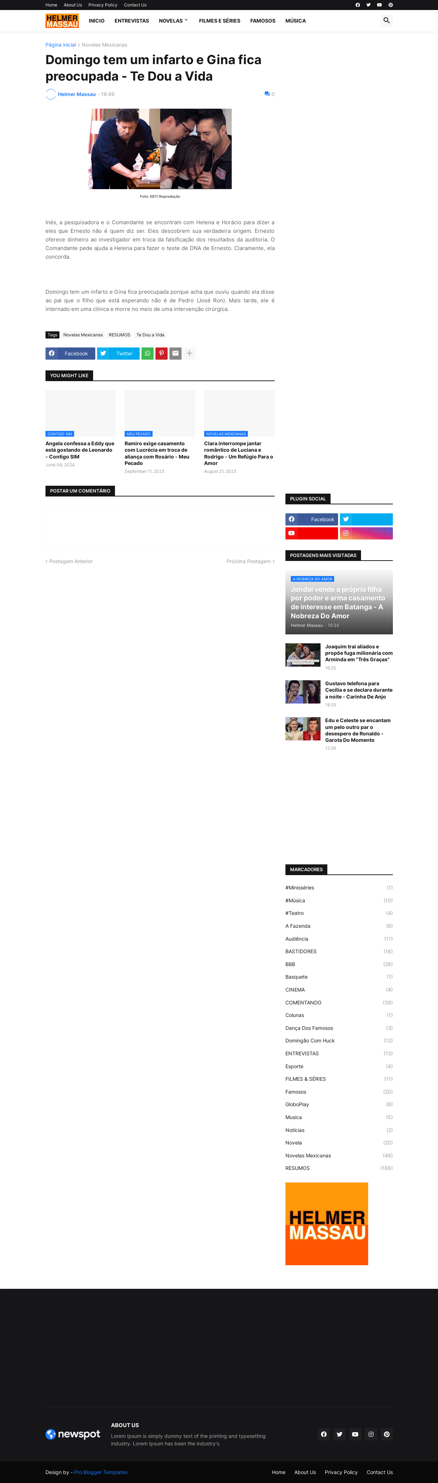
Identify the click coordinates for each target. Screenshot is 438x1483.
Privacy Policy (102, 5)
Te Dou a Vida (150, 334)
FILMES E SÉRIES (219, 21)
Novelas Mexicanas (104, 45)
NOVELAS (171, 21)
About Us (73, 5)
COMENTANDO (339, 1002)
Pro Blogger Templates (100, 1472)
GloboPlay (339, 1104)
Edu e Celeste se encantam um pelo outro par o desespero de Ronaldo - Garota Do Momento (358, 730)
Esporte (339, 1066)
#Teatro (339, 913)
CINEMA (339, 989)
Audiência (339, 938)
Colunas (339, 1015)
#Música (339, 900)
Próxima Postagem (249, 561)
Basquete (339, 976)
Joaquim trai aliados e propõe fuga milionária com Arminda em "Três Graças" (359, 652)
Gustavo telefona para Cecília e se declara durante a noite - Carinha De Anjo (359, 689)
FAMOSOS (262, 21)
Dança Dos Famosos (339, 1028)
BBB (339, 964)
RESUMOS (119, 334)
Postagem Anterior (71, 561)
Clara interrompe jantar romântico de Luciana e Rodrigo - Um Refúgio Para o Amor (238, 453)
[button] (387, 21)
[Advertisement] (339, 149)
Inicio (97, 21)
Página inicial (60, 45)
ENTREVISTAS (132, 21)
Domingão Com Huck (339, 1040)
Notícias (339, 1130)
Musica (339, 1117)
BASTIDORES (339, 951)
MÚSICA (295, 21)
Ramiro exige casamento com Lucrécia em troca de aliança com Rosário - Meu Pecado (157, 453)
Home (51, 5)
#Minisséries (339, 887)
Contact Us (135, 5)
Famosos (339, 1091)
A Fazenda (339, 926)
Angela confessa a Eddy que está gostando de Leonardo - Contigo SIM (79, 449)
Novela (339, 1142)
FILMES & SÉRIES (339, 1079)
